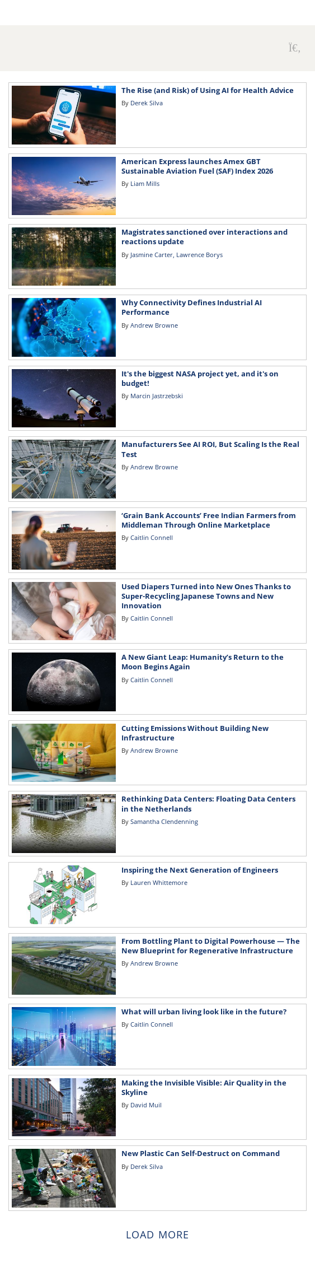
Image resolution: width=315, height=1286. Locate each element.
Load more (157, 1234)
